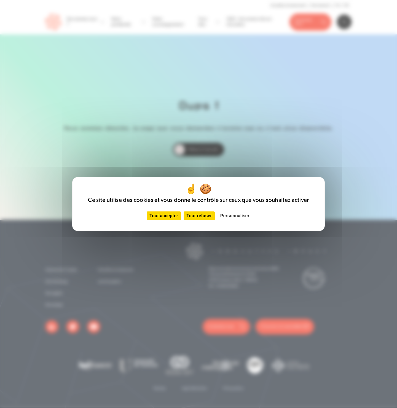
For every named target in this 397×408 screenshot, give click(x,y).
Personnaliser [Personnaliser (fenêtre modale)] (235, 215)
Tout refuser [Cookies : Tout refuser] (199, 215)
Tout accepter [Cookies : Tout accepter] (163, 215)
